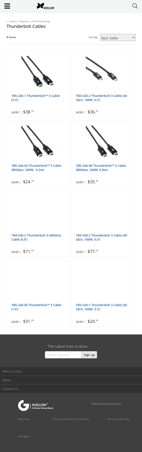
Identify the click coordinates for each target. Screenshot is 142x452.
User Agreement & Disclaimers (71, 419)
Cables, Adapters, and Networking (29, 21)
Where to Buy (12, 371)
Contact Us (10, 389)
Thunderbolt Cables (26, 26)
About (6, 380)
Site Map (23, 436)
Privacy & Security (118, 419)
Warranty (23, 419)
